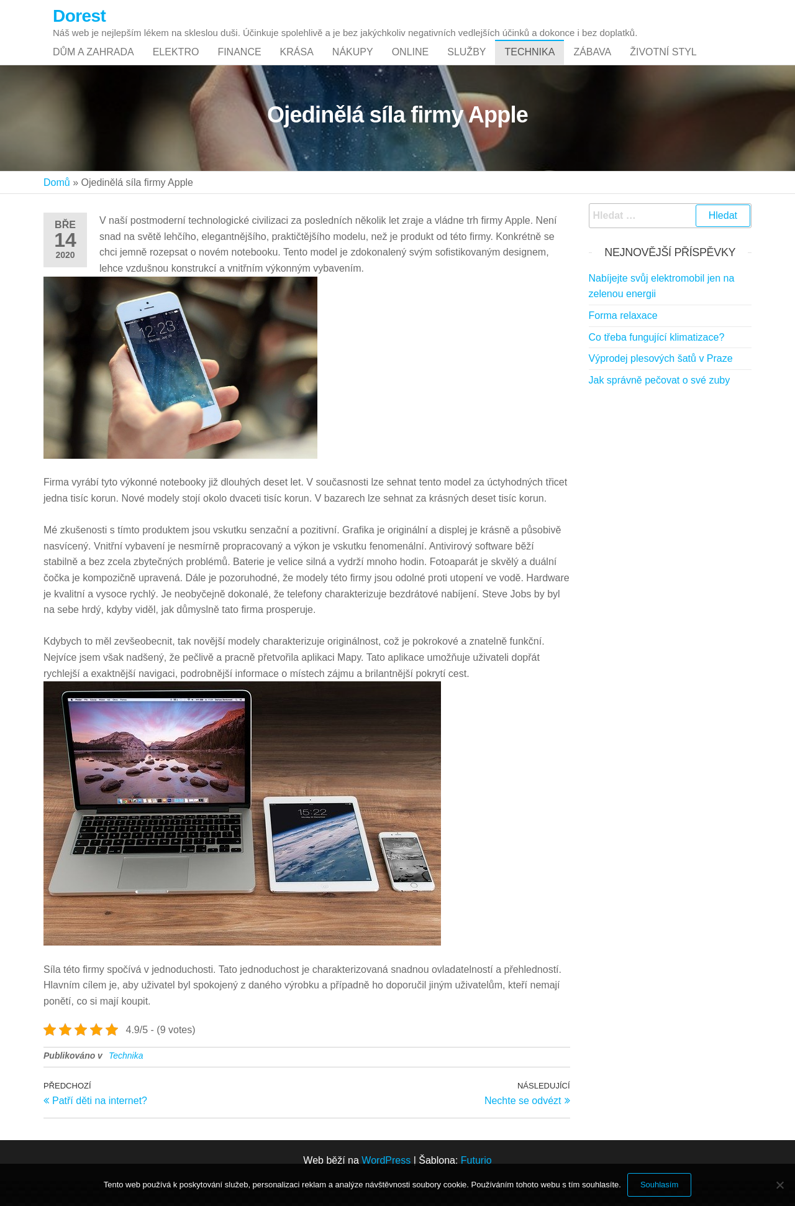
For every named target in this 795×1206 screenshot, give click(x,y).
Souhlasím (659, 1184)
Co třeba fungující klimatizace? (657, 362)
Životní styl (663, 64)
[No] (779, 1185)
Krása (297, 64)
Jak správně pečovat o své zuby (659, 405)
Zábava (592, 64)
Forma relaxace (623, 340)
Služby (466, 64)
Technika (529, 64)
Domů (56, 207)
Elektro (176, 64)
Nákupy (352, 64)
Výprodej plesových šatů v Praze (661, 383)
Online (410, 64)
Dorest (79, 15)
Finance (239, 64)
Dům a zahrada (93, 64)
